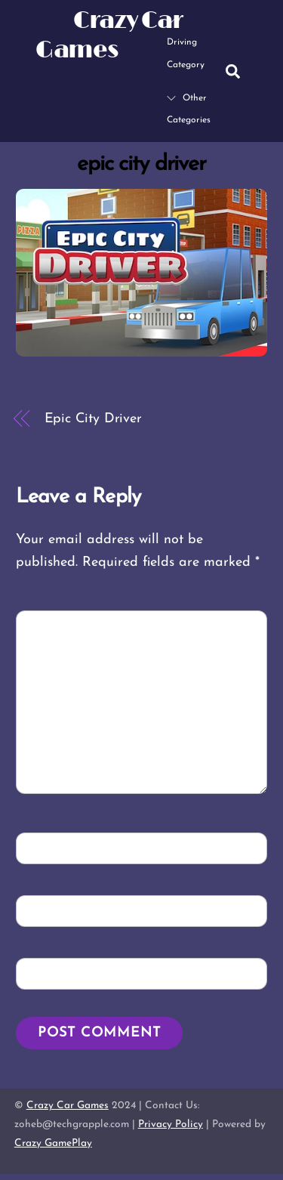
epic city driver (141, 164)
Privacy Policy (170, 1124)
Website (50, 972)
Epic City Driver (94, 419)
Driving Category (186, 42)
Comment (59, 625)
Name (46, 847)
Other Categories (189, 109)
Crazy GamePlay (53, 1143)
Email (47, 910)
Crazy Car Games (67, 1105)
